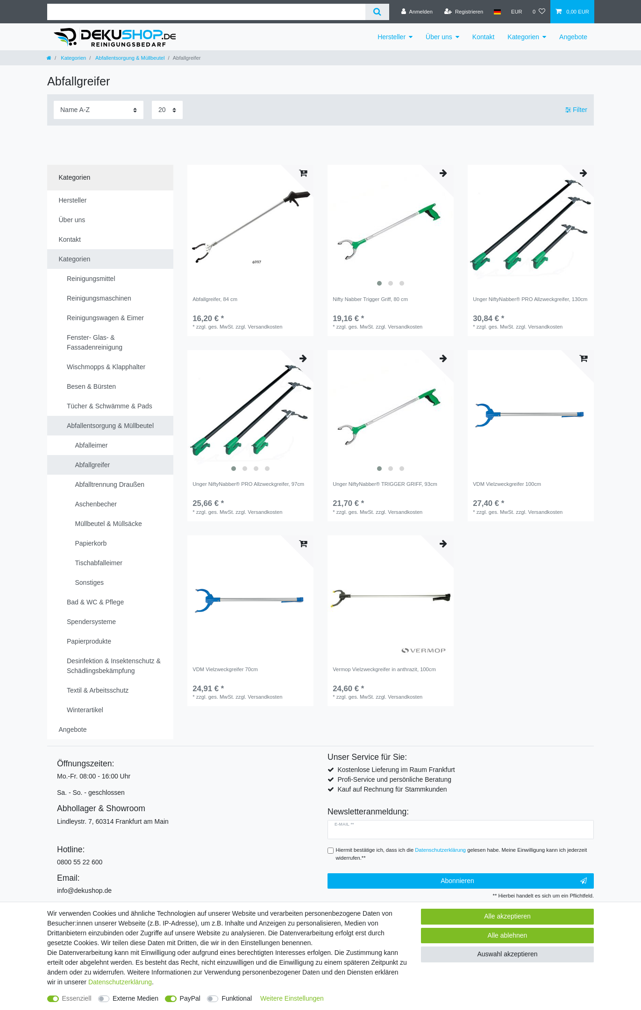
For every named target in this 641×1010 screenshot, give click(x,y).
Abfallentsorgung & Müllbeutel (129, 58)
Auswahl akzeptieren (507, 954)
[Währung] (516, 11)
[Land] (497, 11)
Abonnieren (514, 881)
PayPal (190, 998)
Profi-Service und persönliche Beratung (394, 779)
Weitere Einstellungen (292, 998)
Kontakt (483, 37)
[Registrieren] (463, 11)
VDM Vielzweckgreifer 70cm (225, 669)
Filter (576, 109)
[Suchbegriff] (206, 12)
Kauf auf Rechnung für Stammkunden (392, 789)
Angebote (573, 37)
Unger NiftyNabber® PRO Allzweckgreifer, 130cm (530, 299)
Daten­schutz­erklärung (120, 982)
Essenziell (77, 998)
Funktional (236, 998)
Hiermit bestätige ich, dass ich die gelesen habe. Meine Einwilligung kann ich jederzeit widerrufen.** (461, 854)
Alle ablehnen (507, 935)
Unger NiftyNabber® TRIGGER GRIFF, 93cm (385, 484)
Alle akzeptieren (507, 916)
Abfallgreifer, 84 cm (214, 299)
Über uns (439, 37)
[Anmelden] (417, 11)
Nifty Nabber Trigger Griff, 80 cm (370, 299)
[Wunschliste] (538, 11)
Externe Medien (135, 998)
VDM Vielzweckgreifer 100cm (507, 484)
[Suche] (377, 12)
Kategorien (523, 37)
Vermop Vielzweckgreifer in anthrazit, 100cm (384, 669)
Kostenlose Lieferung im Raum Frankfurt (396, 769)
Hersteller (391, 37)
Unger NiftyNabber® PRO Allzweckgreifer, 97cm (248, 484)
